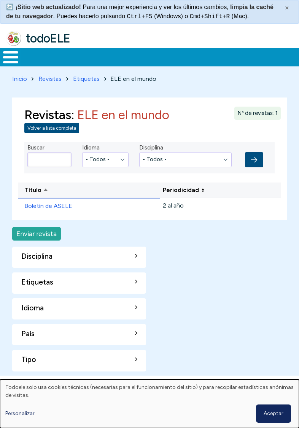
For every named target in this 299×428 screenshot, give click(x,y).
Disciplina (151, 161)
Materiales (36, 64)
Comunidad (257, 64)
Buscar (291, 56)
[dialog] (149, 403)
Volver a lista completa (51, 142)
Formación (85, 64)
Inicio (6, 64)
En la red (166, 64)
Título (65, 204)
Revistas (50, 92)
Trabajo (131, 64)
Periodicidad (181, 204)
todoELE (48, 38)
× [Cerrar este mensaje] (287, 8)
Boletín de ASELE (48, 219)
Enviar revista (36, 248)
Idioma (91, 161)
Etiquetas (86, 92)
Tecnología (206, 64)
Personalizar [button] (20, 413)
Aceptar (273, 413)
